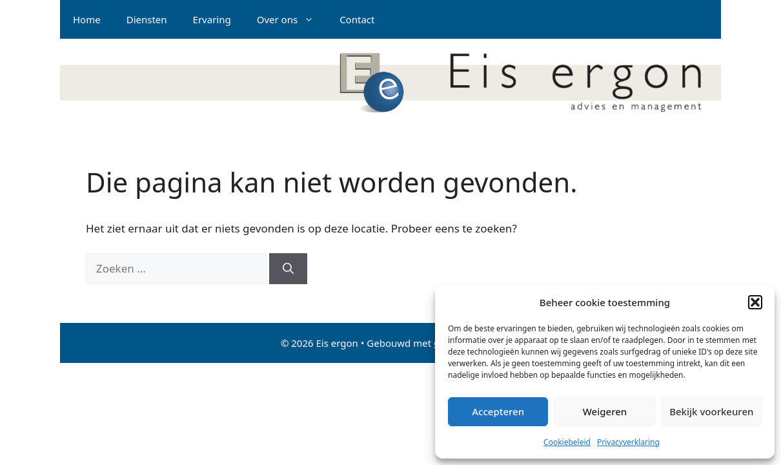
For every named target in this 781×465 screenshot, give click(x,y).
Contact (357, 19)
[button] (755, 302)
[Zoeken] (288, 268)
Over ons (292, 19)
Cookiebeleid (567, 442)
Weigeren (605, 411)
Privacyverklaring (628, 442)
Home (87, 19)
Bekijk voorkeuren (711, 411)
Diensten (147, 19)
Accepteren (498, 411)
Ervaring (212, 19)
